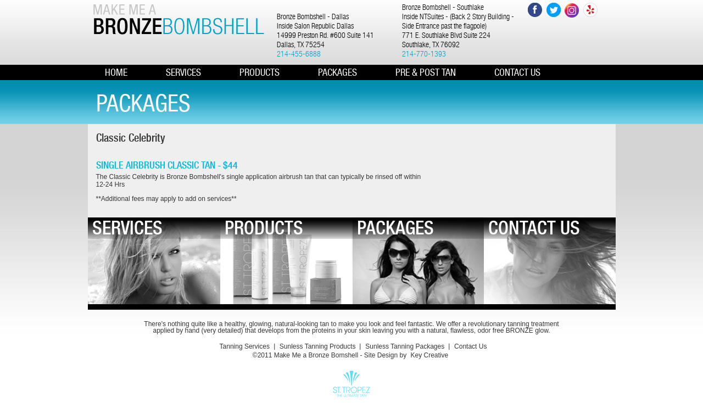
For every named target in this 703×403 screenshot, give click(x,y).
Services (183, 72)
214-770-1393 (424, 53)
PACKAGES (337, 72)
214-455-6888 (299, 53)
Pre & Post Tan (425, 72)
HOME (116, 72)
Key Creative (429, 355)
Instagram (572, 10)
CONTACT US (517, 72)
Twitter (553, 10)
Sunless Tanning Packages (404, 346)
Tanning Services (245, 346)
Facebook (534, 10)
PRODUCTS (259, 72)
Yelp (590, 10)
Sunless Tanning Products (318, 346)
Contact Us (470, 346)
